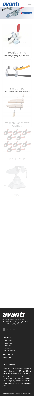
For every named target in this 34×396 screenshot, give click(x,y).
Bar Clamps (17, 88)
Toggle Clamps (17, 52)
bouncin (29, 393)
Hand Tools (8, 343)
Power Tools (8, 341)
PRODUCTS (7, 337)
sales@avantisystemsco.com (14, 320)
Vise (17, 195)
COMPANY (7, 358)
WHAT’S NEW (8, 354)
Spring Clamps (17, 158)
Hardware (8, 345)
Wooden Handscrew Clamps (17, 124)
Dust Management (10, 350)
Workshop (8, 348)
